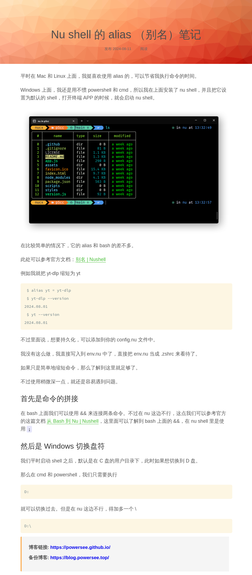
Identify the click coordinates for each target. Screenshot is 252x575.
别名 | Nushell (91, 259)
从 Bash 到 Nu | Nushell (72, 419)
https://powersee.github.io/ (80, 545)
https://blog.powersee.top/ (79, 555)
